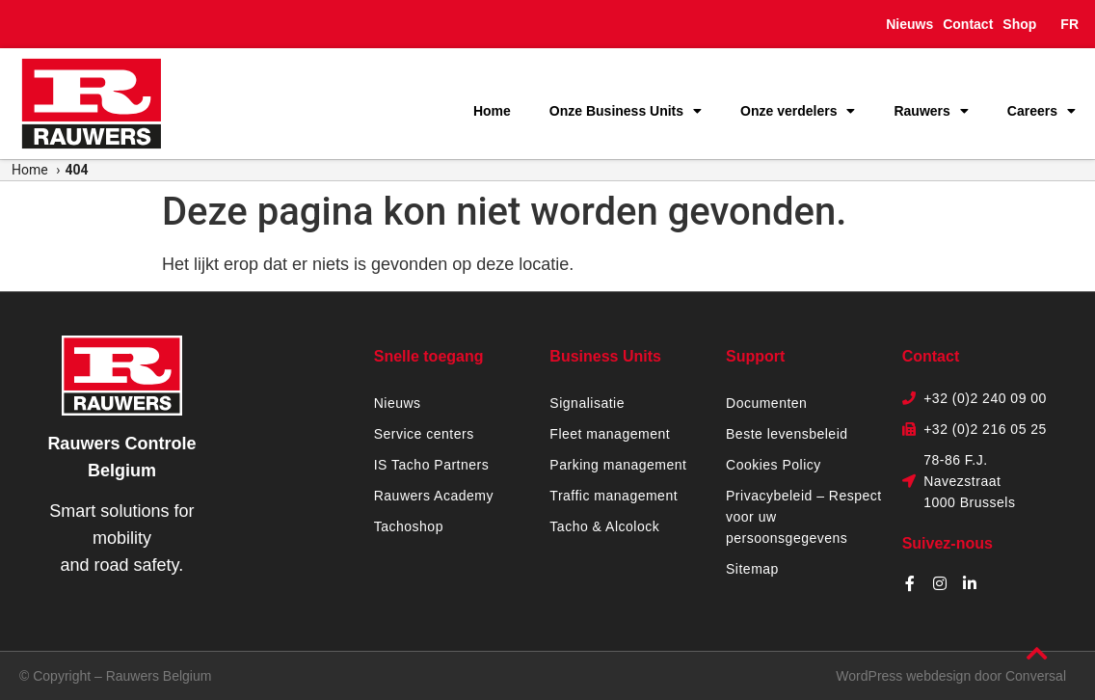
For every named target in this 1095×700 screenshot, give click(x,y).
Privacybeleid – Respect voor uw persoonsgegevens (804, 517)
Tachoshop (408, 526)
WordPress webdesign (903, 676)
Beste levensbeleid (787, 434)
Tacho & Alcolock (604, 526)
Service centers (424, 434)
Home (492, 111)
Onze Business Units (625, 110)
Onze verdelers (797, 110)
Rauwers (931, 110)
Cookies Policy (773, 464)
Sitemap (752, 569)
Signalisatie (587, 403)
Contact (968, 24)
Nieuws (909, 24)
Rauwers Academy (434, 495)
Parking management (617, 464)
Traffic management (613, 495)
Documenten (766, 403)
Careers (1041, 110)
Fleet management (609, 434)
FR (1069, 24)
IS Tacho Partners (432, 464)
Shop (1019, 24)
